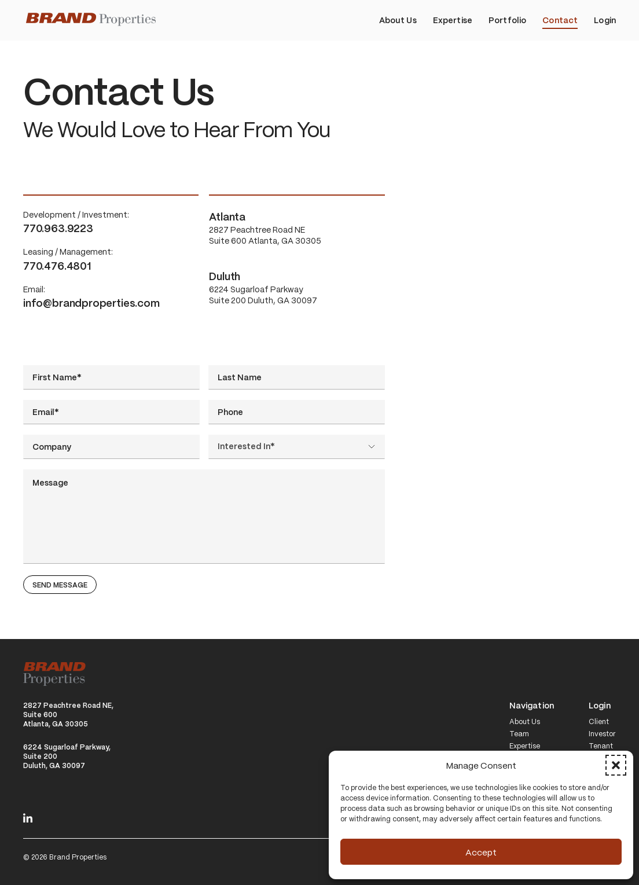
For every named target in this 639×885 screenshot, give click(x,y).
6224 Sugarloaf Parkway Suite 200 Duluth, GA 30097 (296, 287)
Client (599, 721)
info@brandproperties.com (91, 302)
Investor (602, 734)
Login (600, 705)
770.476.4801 (57, 265)
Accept (481, 852)
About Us (524, 721)
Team (519, 734)
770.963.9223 (58, 227)
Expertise (524, 746)
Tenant (601, 746)
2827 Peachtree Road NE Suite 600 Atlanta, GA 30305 (296, 228)
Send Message (59, 584)
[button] (616, 765)
